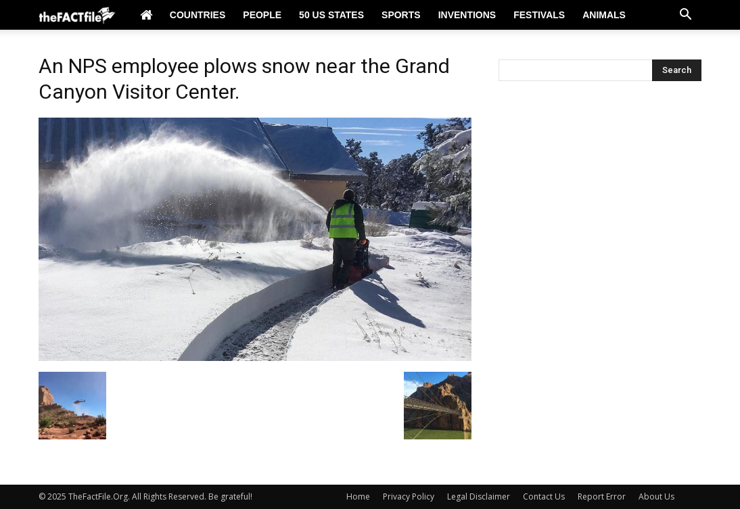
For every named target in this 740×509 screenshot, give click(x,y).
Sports (401, 14)
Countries (197, 14)
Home (358, 496)
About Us (656, 496)
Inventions (467, 14)
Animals (604, 14)
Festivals (539, 14)
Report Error (602, 496)
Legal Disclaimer (478, 496)
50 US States (331, 14)
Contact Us (544, 496)
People (262, 14)
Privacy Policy (408, 496)
